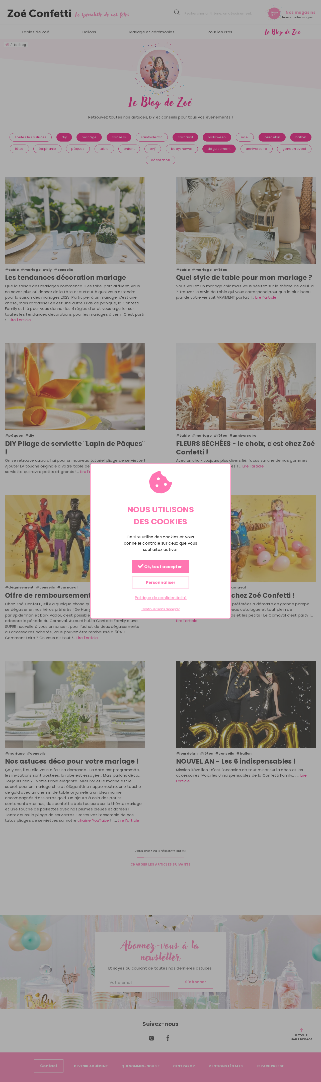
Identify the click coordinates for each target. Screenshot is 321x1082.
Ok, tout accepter (160, 567)
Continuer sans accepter (160, 609)
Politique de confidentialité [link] (161, 598)
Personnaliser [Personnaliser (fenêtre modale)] (160, 582)
